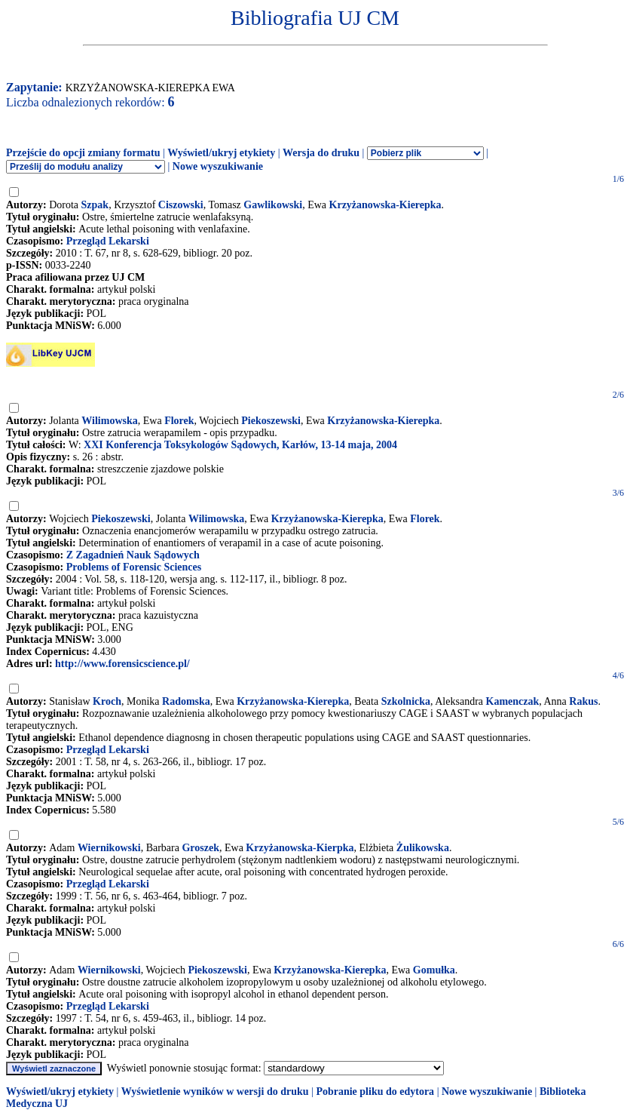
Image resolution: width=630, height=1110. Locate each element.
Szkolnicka (405, 701)
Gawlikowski (272, 205)
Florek (179, 420)
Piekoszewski (271, 420)
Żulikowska (422, 847)
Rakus (583, 701)
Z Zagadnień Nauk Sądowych (133, 555)
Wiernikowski (109, 847)
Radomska (186, 701)
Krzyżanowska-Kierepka (385, 205)
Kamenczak (513, 701)
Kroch (107, 701)
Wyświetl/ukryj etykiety (221, 152)
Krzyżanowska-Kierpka (299, 847)
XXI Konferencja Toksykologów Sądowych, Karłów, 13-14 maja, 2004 (240, 444)
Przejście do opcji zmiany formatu (83, 152)
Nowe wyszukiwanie (218, 166)
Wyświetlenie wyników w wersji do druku (215, 1091)
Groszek (200, 847)
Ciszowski (180, 205)
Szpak (95, 205)
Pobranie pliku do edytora (375, 1091)
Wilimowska (109, 420)
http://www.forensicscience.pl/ (122, 663)
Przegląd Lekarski (107, 241)
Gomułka (434, 970)
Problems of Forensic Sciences (134, 567)
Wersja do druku (321, 152)
